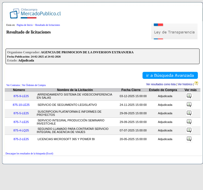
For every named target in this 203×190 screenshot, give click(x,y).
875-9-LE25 (21, 96)
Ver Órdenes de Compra (34, 85)
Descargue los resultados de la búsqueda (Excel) (29, 153)
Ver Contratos (13, 85)
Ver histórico (185, 84)
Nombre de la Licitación (75, 90)
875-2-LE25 (21, 139)
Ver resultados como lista (161, 84)
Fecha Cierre (131, 90)
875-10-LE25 (21, 104)
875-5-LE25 (21, 113)
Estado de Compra (163, 90)
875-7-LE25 (21, 122)
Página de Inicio (25, 25)
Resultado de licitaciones (47, 25)
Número (19, 90)
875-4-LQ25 (21, 130)
